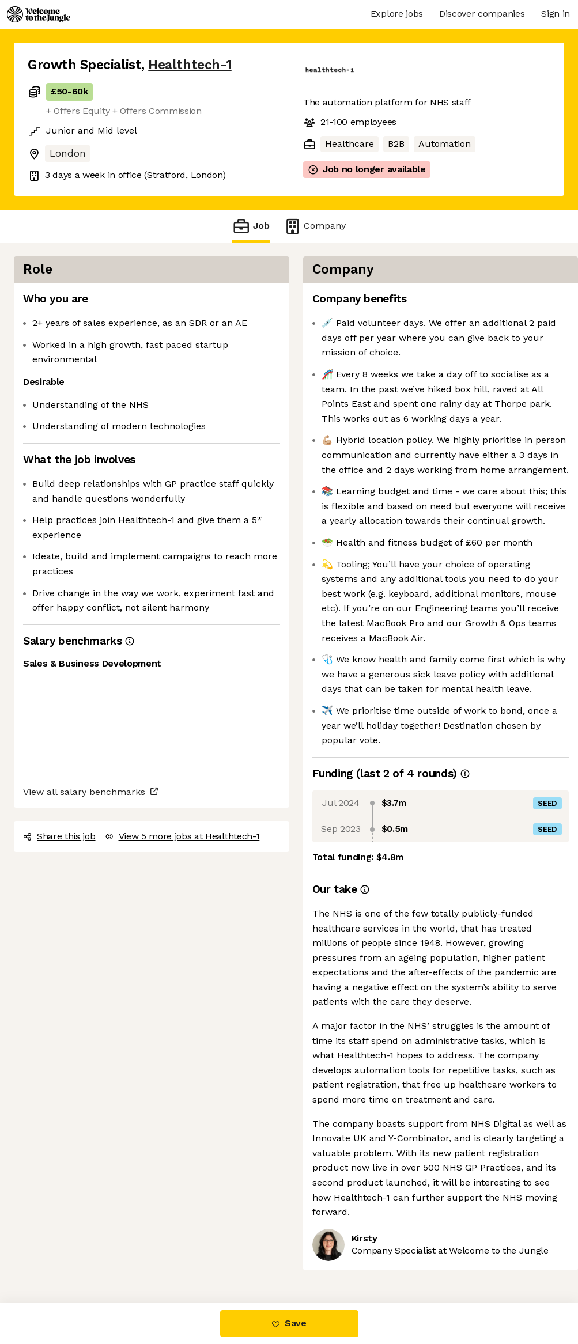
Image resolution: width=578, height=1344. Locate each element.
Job (250, 226)
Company (315, 226)
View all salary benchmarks (84, 791)
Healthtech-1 (189, 65)
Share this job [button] (59, 836)
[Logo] (38, 14)
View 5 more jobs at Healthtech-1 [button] (182, 836)
